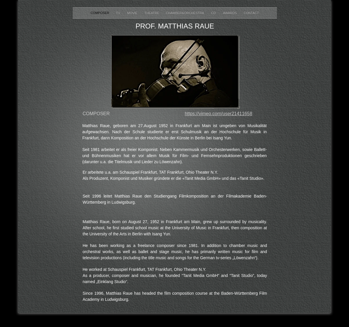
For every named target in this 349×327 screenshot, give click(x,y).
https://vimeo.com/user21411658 (218, 113)
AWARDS (230, 13)
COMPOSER (100, 13)
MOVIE (132, 13)
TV (118, 13)
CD (214, 13)
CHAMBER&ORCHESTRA (185, 13)
